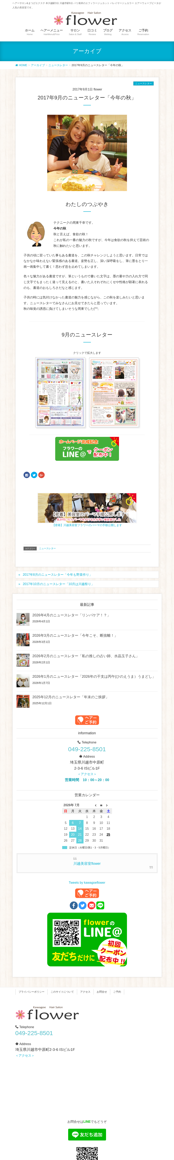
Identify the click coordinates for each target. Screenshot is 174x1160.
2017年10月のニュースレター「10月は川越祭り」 (58, 584)
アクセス (85, 991)
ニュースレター (143, 83)
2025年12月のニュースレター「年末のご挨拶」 (70, 697)
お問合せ (102, 991)
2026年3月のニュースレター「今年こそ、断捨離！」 (75, 635)
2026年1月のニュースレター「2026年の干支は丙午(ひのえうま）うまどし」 (94, 677)
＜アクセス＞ (87, 774)
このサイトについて (62, 991)
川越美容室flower (87, 864)
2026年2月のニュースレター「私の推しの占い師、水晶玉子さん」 (85, 656)
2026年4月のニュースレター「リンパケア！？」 (71, 615)
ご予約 (117, 991)
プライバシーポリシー (31, 991)
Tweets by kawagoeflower (87, 882)
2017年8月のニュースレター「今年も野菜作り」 (57, 574)
